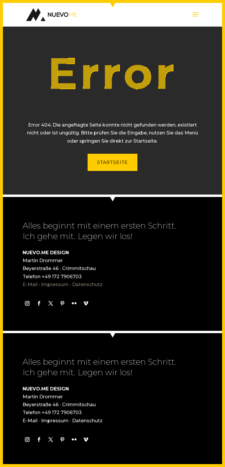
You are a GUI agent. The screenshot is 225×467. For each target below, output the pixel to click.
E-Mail (30, 284)
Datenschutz (87, 284)
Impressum (55, 284)
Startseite (112, 162)
